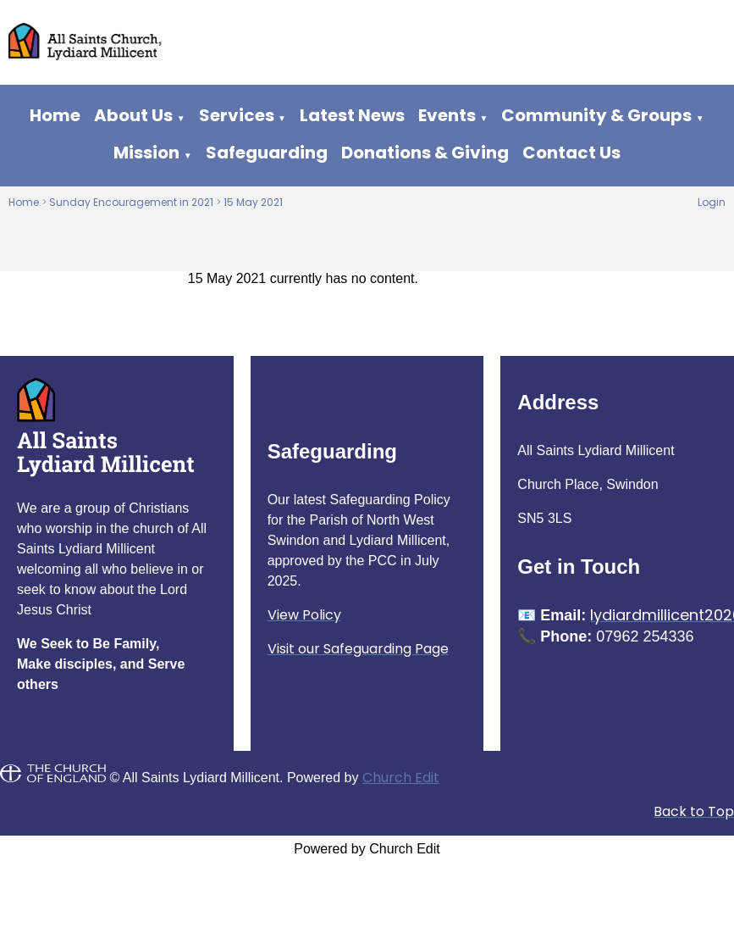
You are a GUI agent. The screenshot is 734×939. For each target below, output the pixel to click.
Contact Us (571, 152)
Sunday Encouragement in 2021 (131, 202)
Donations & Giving (425, 152)
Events (447, 115)
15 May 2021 (253, 202)
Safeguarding (267, 152)
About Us (133, 115)
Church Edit (400, 777)
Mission (146, 152)
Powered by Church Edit (367, 849)
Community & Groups (596, 115)
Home (55, 115)
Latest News (352, 115)
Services (236, 115)
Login (712, 202)
